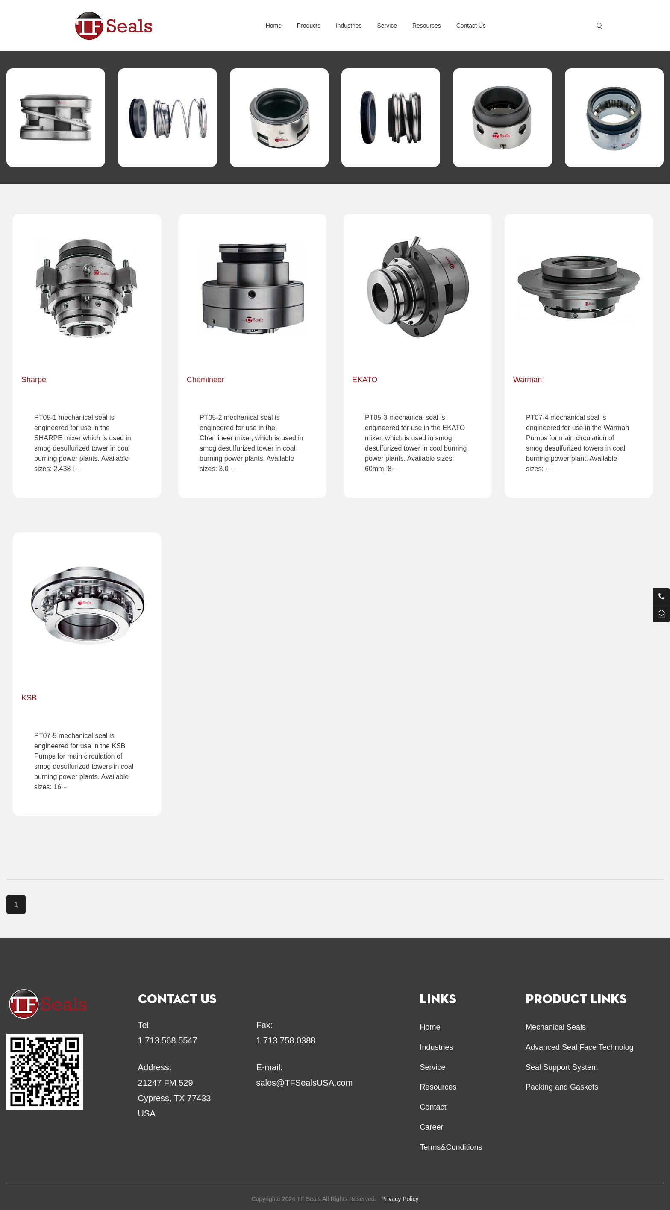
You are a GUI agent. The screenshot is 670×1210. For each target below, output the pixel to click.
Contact (433, 1107)
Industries (349, 25)
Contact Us (471, 25)
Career (431, 1127)
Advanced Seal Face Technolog (580, 1047)
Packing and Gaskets (562, 1087)
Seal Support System (562, 1067)
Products (308, 25)
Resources (426, 25)
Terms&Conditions (451, 1147)
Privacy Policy (399, 1198)
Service (387, 25)
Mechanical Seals (556, 1027)
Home (274, 25)
